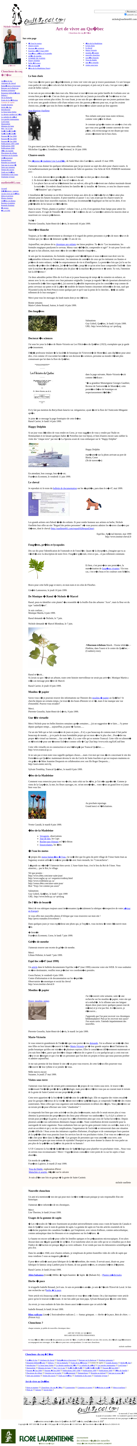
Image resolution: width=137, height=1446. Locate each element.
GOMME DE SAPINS (36, 58)
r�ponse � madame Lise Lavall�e (48, 161)
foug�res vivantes (110, 568)
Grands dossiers (7, 105)
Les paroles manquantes (10, 119)
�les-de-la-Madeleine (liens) (39, 68)
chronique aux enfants (66, 244)
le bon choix (90, 46)
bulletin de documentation (65, 488)
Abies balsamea (35, 1275)
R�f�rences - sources (10, 191)
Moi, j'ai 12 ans (7, 128)
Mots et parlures (119, 1387)
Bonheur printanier (8, 90)
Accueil (4, 188)
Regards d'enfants (7, 205)
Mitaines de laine (7, 126)
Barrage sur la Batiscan (9, 88)
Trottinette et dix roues (9, 174)
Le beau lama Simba (8, 112)
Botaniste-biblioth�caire (10, 93)
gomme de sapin (52, 1217)
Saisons (38, 1390)
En (29, 161)
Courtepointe (70, 1387)
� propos (5, 208)
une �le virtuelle (92, 62)
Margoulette (5, 124)
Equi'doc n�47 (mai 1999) (38, 51)
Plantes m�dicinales (112, 1275)
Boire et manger (32, 1387)
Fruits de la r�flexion (9, 100)
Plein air (29, 1390)
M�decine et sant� (102, 1387)
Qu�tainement (7, 158)
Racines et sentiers (8, 203)
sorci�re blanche (92, 58)
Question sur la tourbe (9, 155)
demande (94, 1043)
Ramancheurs (6, 160)
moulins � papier (92, 53)
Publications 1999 (8, 146)
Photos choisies (7, 198)
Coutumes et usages (85, 1387)
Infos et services (7, 196)
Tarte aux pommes (8, 167)
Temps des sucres (7, 170)
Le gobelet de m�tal (9, 117)
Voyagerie (44, 836)
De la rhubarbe (6, 97)
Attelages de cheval (8, 83)
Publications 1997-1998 (10, 143)
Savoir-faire (48, 1390)
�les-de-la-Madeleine (94, 43)
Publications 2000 (8, 148)
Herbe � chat (6, 107)
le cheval (89, 48)
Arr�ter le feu (6, 81)
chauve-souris (33, 46)
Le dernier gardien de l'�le (11, 114)
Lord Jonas (5, 121)
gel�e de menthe (34, 56)
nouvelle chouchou (93, 55)
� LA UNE (5, 210)
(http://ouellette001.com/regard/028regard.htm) (72, 528)
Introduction (5, 109)
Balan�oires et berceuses (10, 86)
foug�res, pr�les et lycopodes (40, 53)
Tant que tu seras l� (8, 165)
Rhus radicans (35, 1314)
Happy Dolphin (34, 60)
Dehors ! (4, 95)
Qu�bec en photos (8, 201)
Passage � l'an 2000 (9, 136)
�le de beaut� (34, 66)
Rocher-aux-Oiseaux (49, 841)
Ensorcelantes (46, 845)
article (34, 967)
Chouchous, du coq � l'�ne (39, 1354)
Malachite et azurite (38, 1172)
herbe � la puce (34, 63)
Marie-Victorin (91, 50)
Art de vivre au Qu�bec (10, 194)
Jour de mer (45, 838)
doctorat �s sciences (36, 48)
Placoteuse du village (9, 153)
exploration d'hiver (52, 1169)
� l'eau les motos (35, 43)
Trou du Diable (91, 60)
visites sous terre (92, 65)
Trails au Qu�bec (8, 172)
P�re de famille (7, 151)
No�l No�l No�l (8, 131)
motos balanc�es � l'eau (54, 857)
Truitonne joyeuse (8, 177)
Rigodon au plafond (8, 162)
